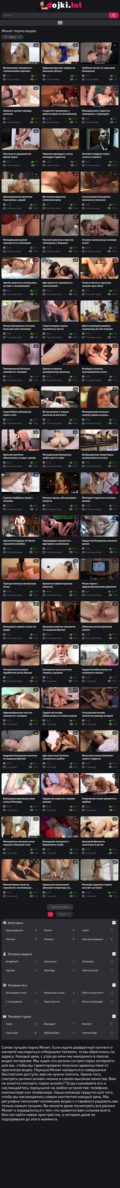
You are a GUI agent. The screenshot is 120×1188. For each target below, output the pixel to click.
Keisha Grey (59, 961)
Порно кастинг (59, 1001)
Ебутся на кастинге (97, 992)
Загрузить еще (60, 907)
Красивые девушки (97, 939)
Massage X (59, 1023)
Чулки (97, 930)
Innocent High (97, 1032)
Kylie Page (59, 970)
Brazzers (97, 1023)
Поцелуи (59, 939)
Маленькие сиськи (59, 992)
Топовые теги (17, 985)
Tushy (21, 1023)
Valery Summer (97, 970)
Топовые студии (19, 1016)
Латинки (21, 939)
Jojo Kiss (21, 970)
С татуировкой (21, 1001)
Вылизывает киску (21, 992)
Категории (15, 923)
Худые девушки (21, 930)
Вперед (62, 914)
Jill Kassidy (97, 961)
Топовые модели (20, 954)
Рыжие (59, 930)
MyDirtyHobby (59, 1032)
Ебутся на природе (97, 1001)
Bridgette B (21, 961)
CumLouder (21, 1032)
